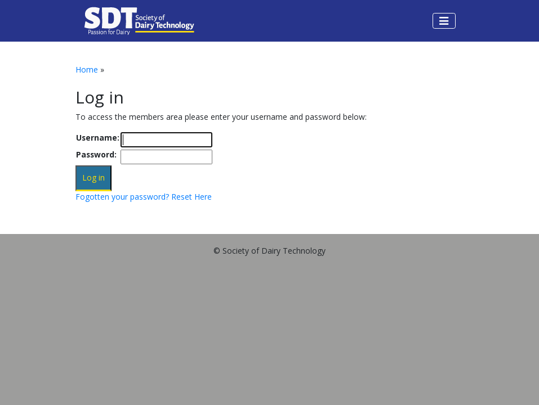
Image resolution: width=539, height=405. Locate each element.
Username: (97, 137)
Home (86, 69)
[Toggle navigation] (444, 21)
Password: (96, 154)
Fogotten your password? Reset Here (143, 196)
